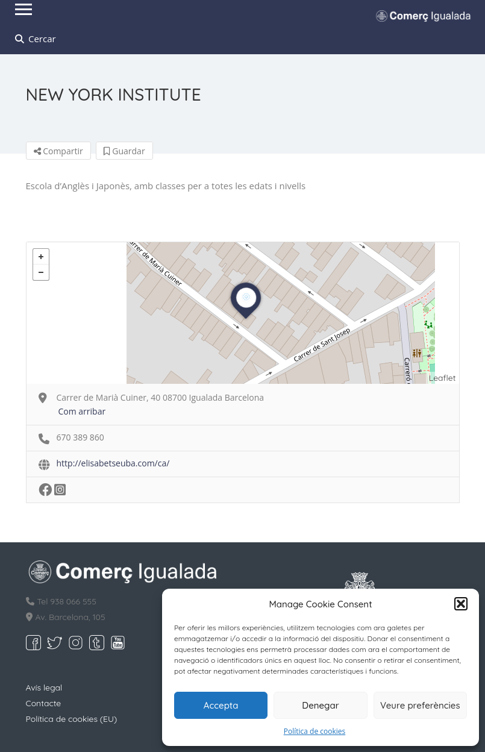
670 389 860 (80, 437)
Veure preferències (420, 705)
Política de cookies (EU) (71, 718)
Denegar (320, 705)
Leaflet (442, 377)
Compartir (58, 151)
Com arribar (82, 411)
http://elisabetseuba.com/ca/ (113, 463)
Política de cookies (315, 731)
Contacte (43, 703)
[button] (461, 604)
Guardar (124, 151)
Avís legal (44, 687)
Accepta (221, 705)
